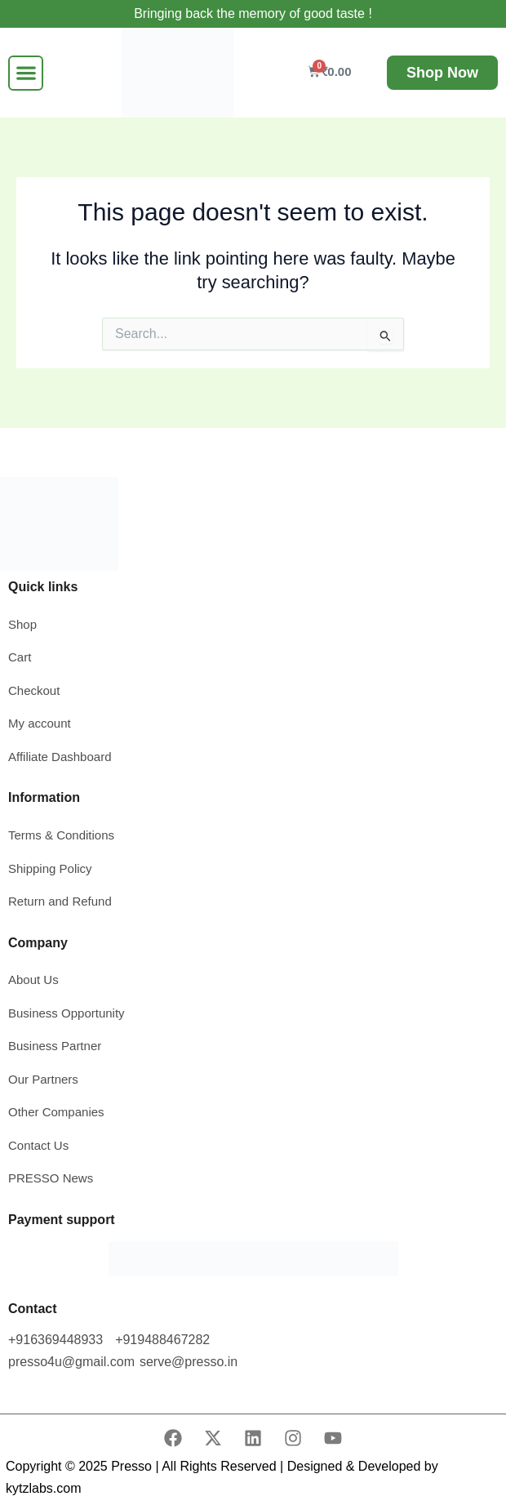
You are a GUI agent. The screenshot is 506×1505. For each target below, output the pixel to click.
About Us (33, 979)
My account (41, 723)
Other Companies (56, 1112)
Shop (22, 624)
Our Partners (43, 1079)
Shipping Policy (50, 868)
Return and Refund (60, 901)
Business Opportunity (66, 1013)
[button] (25, 73)
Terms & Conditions (61, 835)
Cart (19, 657)
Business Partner (54, 1046)
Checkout (34, 690)
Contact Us (38, 1145)
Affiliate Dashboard (59, 757)
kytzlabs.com (43, 1488)
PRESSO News (50, 1178)
